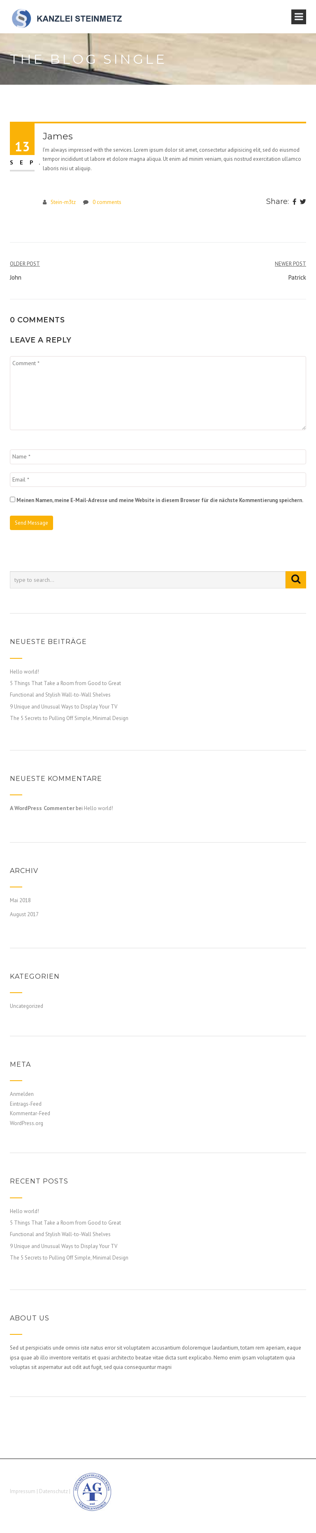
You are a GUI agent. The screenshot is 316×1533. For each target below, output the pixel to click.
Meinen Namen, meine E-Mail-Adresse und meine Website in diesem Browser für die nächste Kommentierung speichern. (159, 500)
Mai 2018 (20, 900)
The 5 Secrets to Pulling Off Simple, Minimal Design (69, 718)
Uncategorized (26, 1006)
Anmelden (22, 1094)
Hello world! (24, 671)
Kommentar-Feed (30, 1113)
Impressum (22, 1491)
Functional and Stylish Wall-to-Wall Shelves (60, 694)
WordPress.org (26, 1123)
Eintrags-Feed (26, 1103)
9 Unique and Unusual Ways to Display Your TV (63, 706)
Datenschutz (53, 1491)
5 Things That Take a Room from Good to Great (65, 683)
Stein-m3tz (63, 202)
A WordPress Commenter (42, 808)
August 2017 (24, 914)
